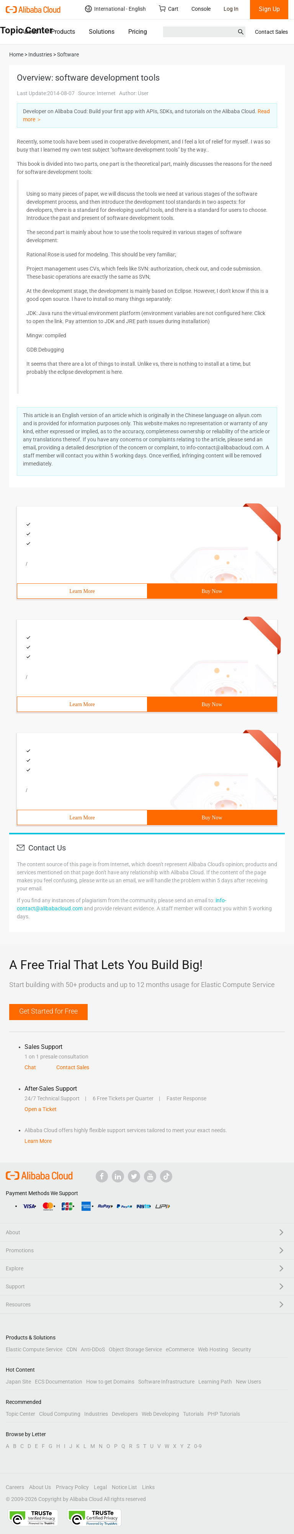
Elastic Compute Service (34, 1349)
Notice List (124, 1487)
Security (241, 1349)
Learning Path (215, 1382)
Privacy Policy (72, 1487)
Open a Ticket (40, 1109)
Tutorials (193, 1414)
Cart (168, 8)
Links (148, 1487)
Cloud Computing (59, 1414)
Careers (15, 1487)
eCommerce (180, 1349)
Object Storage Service (135, 1349)
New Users (248, 1382)
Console (201, 9)
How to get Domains (110, 1382)
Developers (125, 1414)
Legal (100, 1487)
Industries (96, 1414)
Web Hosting (213, 1349)
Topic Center (20, 1414)
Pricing (137, 31)
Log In (231, 9)
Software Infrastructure (166, 1382)
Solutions (101, 31)
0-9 (198, 1446)
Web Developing (160, 1414)
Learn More (82, 591)
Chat (30, 1067)
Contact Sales (271, 32)
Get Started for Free (48, 1011)
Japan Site (18, 1382)
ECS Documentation (58, 1382)
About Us (40, 1487)
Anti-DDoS (93, 1349)
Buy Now (211, 591)
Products (63, 31)
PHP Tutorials (223, 1414)
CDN (71, 1349)
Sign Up (269, 9)
